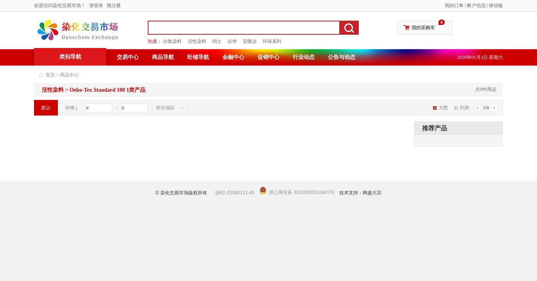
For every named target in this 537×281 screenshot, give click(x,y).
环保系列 (272, 41)
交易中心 (128, 57)
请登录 (96, 5)
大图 (440, 107)
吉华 (232, 41)
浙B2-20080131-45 (234, 193)
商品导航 (163, 57)
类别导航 (70, 57)
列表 (462, 107)
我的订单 (454, 5)
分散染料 (172, 41)
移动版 (496, 5)
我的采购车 (423, 27)
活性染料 (197, 41)
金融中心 (233, 57)
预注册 (114, 5)
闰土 (217, 41)
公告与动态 (341, 57)
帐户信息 (476, 5)
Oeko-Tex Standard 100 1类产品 (107, 90)
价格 (70, 107)
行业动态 (304, 57)
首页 (50, 75)
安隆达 (250, 41)
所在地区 (165, 107)
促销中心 (268, 57)
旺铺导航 (198, 57)
